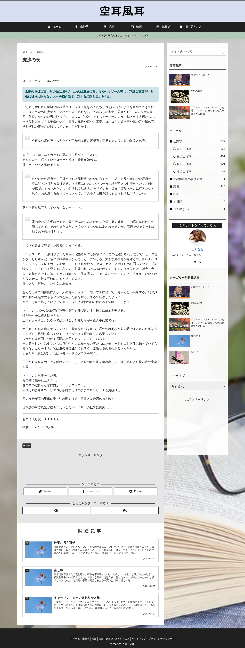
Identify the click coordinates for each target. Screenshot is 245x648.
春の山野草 (201, 149)
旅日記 (199, 201)
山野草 (199, 141)
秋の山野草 (201, 164)
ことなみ (197, 249)
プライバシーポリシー (165, 638)
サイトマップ (142, 638)
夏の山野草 (201, 156)
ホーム (72, 638)
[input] (197, 52)
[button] (222, 52)
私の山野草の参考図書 (199, 179)
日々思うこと (199, 209)
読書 (28, 445)
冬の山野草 (201, 171)
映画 (199, 194)
